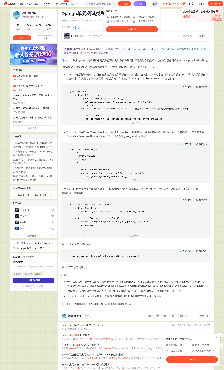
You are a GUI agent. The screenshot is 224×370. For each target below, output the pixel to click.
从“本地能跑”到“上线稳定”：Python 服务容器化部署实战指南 (33, 153)
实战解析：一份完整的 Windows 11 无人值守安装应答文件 (33, 162)
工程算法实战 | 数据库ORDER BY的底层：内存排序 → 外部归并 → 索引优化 (33, 145)
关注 (87, 344)
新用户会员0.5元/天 (174, 3)
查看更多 (33, 127)
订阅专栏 (201, 36)
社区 (36, 3)
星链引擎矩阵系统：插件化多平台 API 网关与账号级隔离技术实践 (32, 178)
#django (77, 27)
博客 (21, 3)
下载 (28, 3)
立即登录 (132, 29)
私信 (45, 38)
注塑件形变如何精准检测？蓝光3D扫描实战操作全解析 (32, 170)
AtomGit (46, 3)
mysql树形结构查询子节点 (33, 248)
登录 (155, 3)
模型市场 (62, 2)
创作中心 (200, 3)
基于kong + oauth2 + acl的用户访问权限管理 (37, 243)
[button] (14, 195)
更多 (74, 3)
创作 (215, 3)
